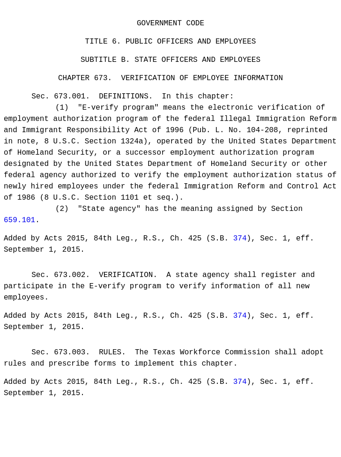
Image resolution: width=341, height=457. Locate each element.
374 (240, 248)
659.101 (19, 229)
